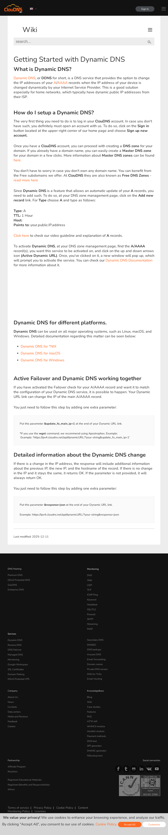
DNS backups (94, 646)
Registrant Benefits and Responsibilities (28, 776)
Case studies (93, 701)
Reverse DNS (14, 641)
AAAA (62, 82)
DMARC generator (96, 743)
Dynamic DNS (24, 78)
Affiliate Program (16, 759)
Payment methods (96, 729)
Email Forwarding (96, 655)
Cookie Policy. (106, 824)
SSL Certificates (16, 665)
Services (12, 631)
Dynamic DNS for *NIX (38, 346)
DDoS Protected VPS (18, 674)
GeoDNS (12, 584)
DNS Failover (14, 646)
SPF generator (94, 739)
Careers (12, 720)
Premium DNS (15, 574)
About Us (12, 692)
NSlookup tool (94, 748)
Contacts (12, 701)
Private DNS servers (97, 665)
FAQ (89, 711)
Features (91, 706)
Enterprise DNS (16, 588)
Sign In (145, 9)
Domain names (95, 660)
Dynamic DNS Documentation (129, 260)
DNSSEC (91, 641)
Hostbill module (95, 725)
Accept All (130, 824)
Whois (11, 781)
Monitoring (92, 568)
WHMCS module (95, 720)
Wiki (29, 30)
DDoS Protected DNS (19, 579)
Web (89, 579)
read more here (26, 180)
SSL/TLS (91, 607)
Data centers (14, 706)
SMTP (90, 616)
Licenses (39, 804)
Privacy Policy (42, 800)
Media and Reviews (18, 711)
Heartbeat (92, 603)
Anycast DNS (94, 651)
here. (17, 160)
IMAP (90, 626)
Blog (89, 692)
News (11, 697)
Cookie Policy (63, 800)
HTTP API (92, 715)
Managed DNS (15, 651)
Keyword (91, 598)
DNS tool (91, 734)
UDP (89, 584)
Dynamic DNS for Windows (42, 360)
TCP (89, 588)
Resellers (12, 764)
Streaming (92, 621)
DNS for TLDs (94, 670)
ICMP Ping (92, 593)
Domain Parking (16, 670)
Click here (21, 235)
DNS (89, 574)
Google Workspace (17, 660)
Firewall (91, 612)
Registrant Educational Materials (24, 772)
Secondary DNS (95, 637)
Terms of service (18, 800)
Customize (154, 824)
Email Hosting (94, 674)
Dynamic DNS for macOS (40, 353)
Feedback (12, 715)
